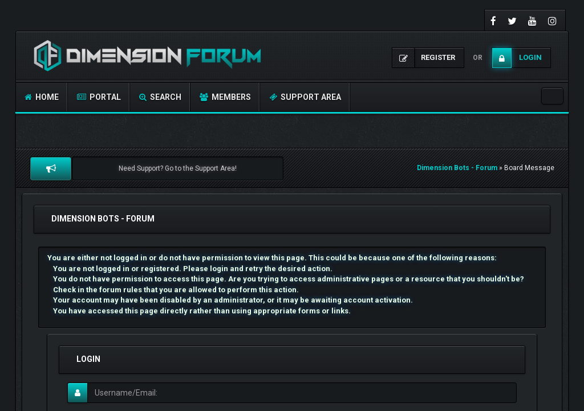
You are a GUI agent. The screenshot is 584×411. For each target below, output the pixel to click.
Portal (99, 97)
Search (160, 97)
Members (225, 97)
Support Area (305, 97)
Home (42, 97)
